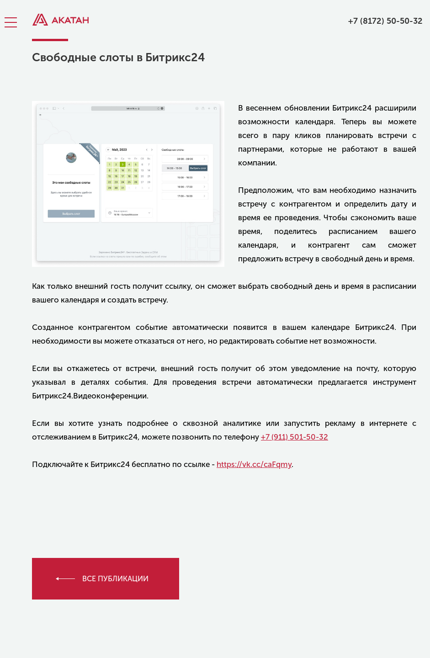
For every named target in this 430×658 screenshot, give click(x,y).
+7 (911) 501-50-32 (294, 436)
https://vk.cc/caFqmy (254, 464)
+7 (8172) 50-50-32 (385, 21)
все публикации (115, 578)
